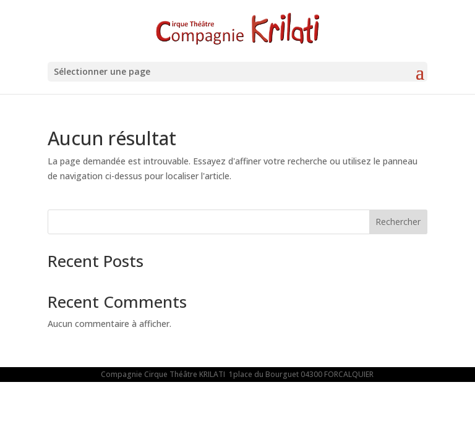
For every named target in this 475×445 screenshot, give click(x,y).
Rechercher (398, 221)
